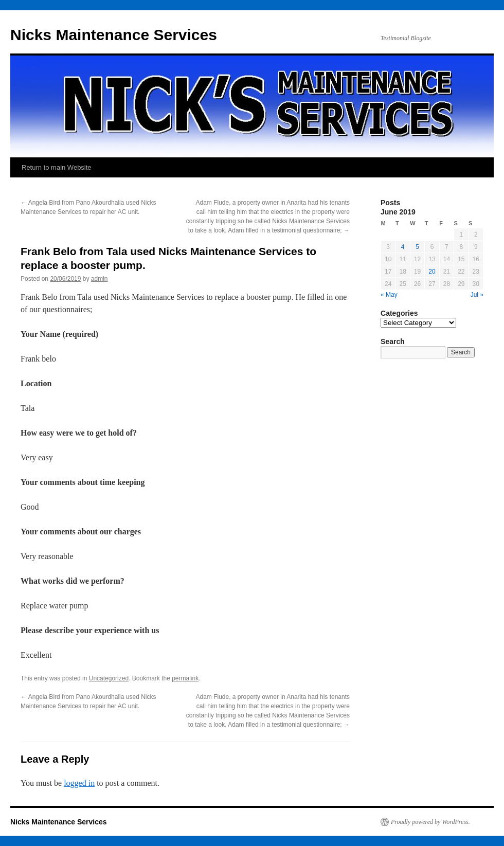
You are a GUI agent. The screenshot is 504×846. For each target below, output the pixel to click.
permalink (185, 678)
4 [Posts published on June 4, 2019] (403, 246)
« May (389, 294)
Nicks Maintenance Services (113, 34)
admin (99, 278)
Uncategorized (109, 678)
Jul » (477, 294)
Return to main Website (57, 167)
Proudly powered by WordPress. (430, 821)
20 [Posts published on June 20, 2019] (431, 271)
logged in (79, 783)
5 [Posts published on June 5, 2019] (417, 246)
